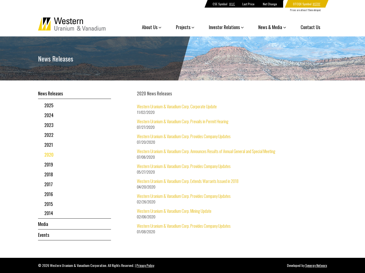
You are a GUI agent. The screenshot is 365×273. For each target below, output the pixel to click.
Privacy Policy (145, 265)
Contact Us (310, 27)
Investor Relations (226, 27)
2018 (48, 174)
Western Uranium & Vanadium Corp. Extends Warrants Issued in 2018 (188, 181)
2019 (48, 164)
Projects (185, 27)
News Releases (50, 93)
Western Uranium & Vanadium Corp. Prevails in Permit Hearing (182, 121)
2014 (48, 213)
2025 (48, 105)
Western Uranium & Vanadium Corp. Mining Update (174, 211)
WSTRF (316, 4)
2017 (48, 184)
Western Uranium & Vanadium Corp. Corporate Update (177, 106)
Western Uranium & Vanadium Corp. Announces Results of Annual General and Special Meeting (206, 151)
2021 (48, 144)
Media (43, 224)
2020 (48, 154)
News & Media (272, 27)
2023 (48, 125)
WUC (232, 4)
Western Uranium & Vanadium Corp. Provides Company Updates (184, 136)
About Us (151, 27)
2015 (48, 204)
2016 (48, 194)
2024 (48, 115)
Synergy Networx (316, 265)
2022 (48, 135)
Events (43, 235)
